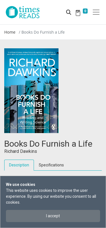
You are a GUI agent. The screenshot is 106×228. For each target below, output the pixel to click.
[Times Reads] (25, 12)
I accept (53, 216)
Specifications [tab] (51, 165)
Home (10, 32)
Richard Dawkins (20, 151)
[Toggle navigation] (96, 12)
